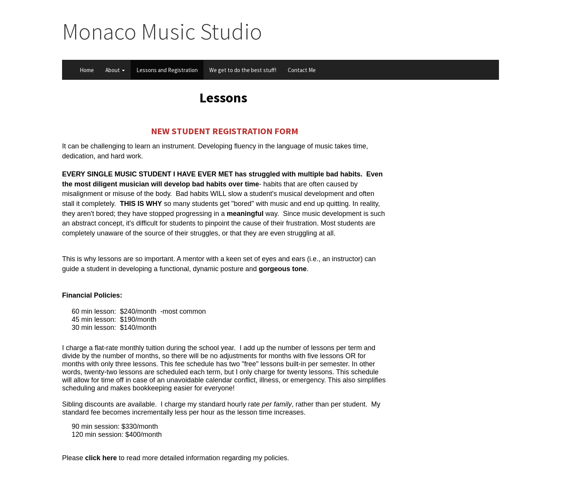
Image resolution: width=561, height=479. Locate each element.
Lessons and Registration (167, 70)
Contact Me (302, 70)
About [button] (115, 70)
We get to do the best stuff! (242, 70)
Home (87, 70)
